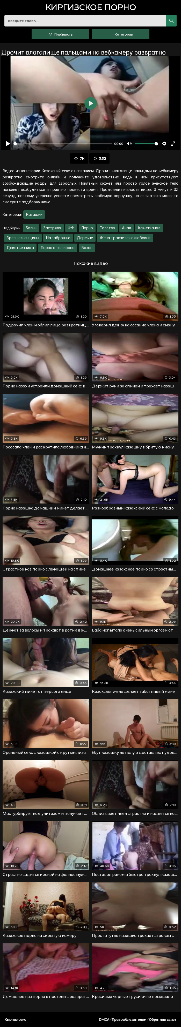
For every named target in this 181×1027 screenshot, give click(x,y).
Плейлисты (60, 34)
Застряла (52, 227)
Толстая (107, 227)
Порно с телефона (58, 247)
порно (90, 8)
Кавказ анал (149, 227)
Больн (31, 227)
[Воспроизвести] (8, 143)
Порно (87, 227)
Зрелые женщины (23, 237)
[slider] (62, 143)
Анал (126, 227)
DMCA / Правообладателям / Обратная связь (137, 1019)
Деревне (85, 237)
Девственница (20, 247)
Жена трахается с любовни (125, 237)
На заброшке (58, 237)
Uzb (71, 227)
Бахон (86, 247)
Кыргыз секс (15, 1019)
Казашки (34, 214)
